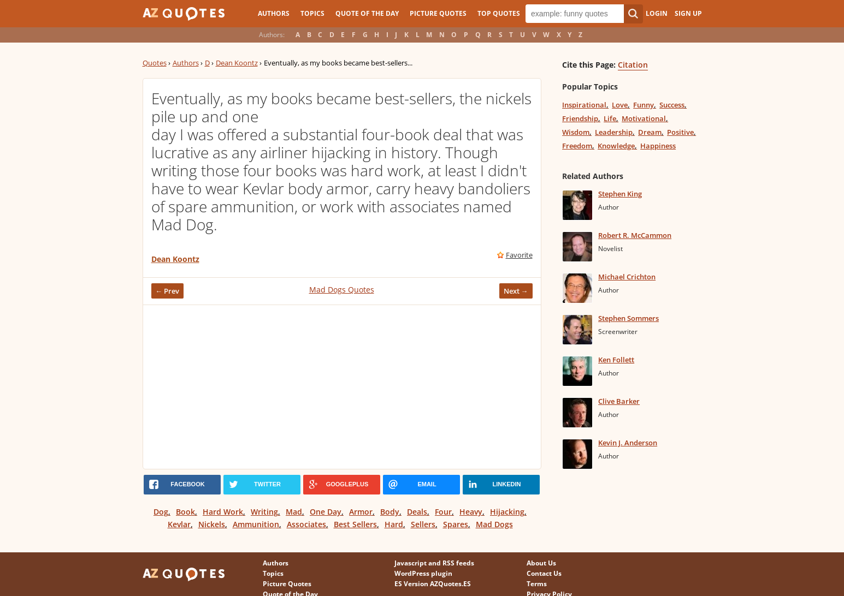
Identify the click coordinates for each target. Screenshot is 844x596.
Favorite (519, 255)
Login (657, 13)
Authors (274, 13)
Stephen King (620, 194)
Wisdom (575, 132)
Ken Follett (616, 360)
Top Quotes (498, 13)
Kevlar (179, 524)
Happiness (658, 146)
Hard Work (223, 511)
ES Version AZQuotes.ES (432, 583)
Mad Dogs (494, 524)
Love (620, 105)
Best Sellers (355, 524)
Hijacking (507, 511)
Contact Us (544, 573)
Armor (361, 511)
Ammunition (256, 524)
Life (610, 118)
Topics (312, 13)
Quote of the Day (367, 13)
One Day (325, 511)
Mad (294, 511)
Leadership (614, 132)
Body (389, 511)
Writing (264, 511)
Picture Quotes (438, 13)
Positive (680, 132)
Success (671, 105)
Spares (455, 524)
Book (185, 511)
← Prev (168, 291)
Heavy (470, 511)
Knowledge (616, 146)
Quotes (155, 63)
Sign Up (688, 13)
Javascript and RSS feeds (434, 563)
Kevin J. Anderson (627, 443)
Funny (643, 105)
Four (443, 511)
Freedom (577, 146)
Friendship (580, 118)
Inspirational (584, 105)
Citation (633, 64)
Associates (306, 524)
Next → (516, 291)
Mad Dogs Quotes (341, 289)
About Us (541, 563)
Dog (161, 511)
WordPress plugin (423, 573)
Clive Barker (619, 401)
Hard (394, 524)
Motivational (644, 118)
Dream (650, 132)
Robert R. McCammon (634, 235)
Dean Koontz (237, 63)
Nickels (211, 524)
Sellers (423, 524)
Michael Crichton (627, 277)
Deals (417, 511)
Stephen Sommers (628, 318)
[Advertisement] (342, 387)
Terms (537, 583)
